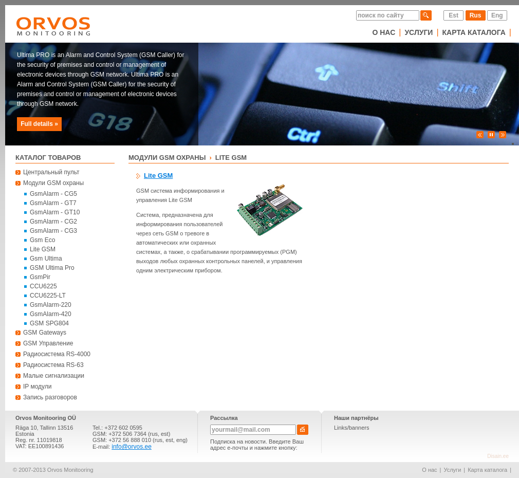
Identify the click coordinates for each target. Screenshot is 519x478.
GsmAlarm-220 (50, 304)
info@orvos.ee (132, 446)
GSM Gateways (44, 332)
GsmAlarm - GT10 (55, 212)
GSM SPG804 (49, 323)
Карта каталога (474, 32)
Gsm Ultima (46, 258)
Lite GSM (42, 249)
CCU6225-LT (48, 295)
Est (453, 15)
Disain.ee (498, 456)
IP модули (37, 386)
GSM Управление (48, 343)
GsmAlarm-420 (50, 314)
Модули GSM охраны (53, 183)
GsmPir (40, 277)
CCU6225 (43, 286)
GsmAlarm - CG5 (53, 193)
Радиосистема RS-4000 (56, 354)
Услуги (418, 32)
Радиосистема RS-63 (53, 365)
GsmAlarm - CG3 (53, 230)
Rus (475, 15)
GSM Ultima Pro (52, 267)
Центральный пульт (51, 172)
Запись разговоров (50, 397)
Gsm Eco (42, 240)
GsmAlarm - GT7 (53, 203)
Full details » (39, 123)
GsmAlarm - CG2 (53, 221)
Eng (497, 15)
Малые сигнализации (53, 375)
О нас (383, 32)
